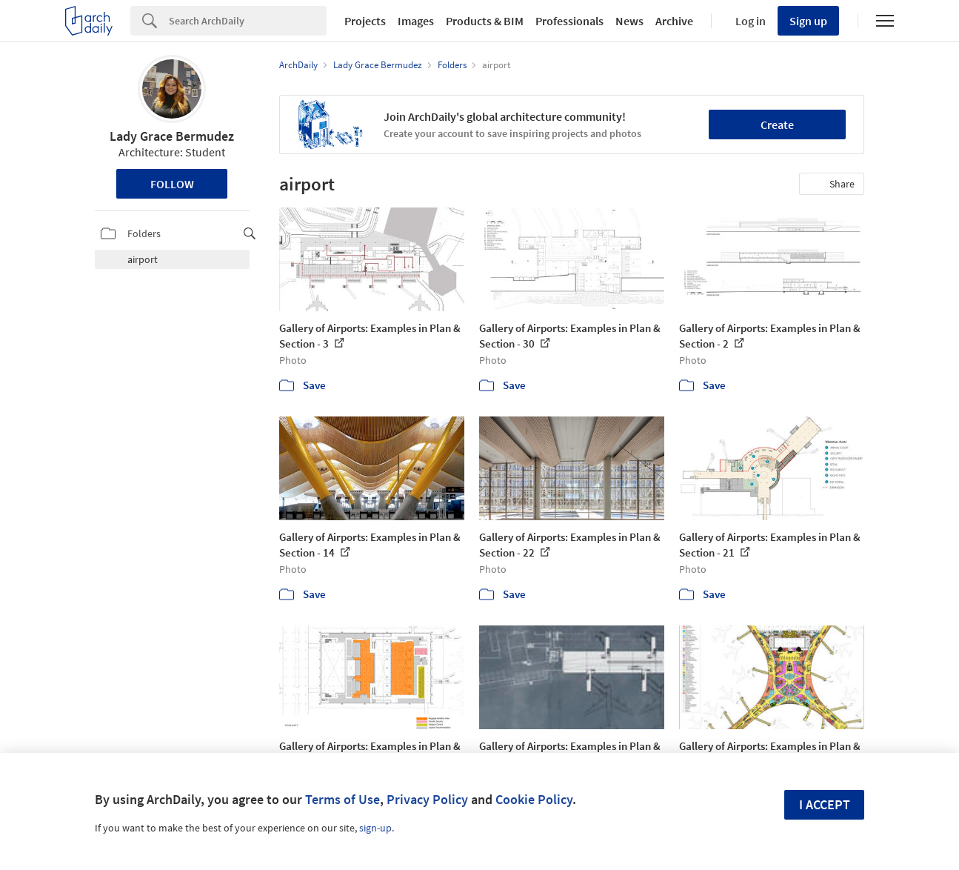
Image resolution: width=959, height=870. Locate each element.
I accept (824, 804)
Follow (172, 183)
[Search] (248, 21)
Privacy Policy (427, 799)
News (629, 21)
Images (416, 21)
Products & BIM (485, 21)
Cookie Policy (533, 799)
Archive (674, 21)
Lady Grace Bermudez (172, 136)
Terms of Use (342, 799)
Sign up (808, 20)
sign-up (375, 827)
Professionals (569, 21)
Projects (365, 21)
